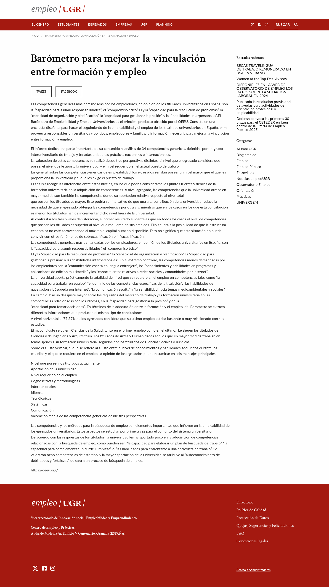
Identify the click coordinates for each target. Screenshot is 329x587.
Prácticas (243, 196)
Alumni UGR (246, 148)
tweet (41, 91)
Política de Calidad (251, 510)
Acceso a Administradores (253, 570)
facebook (69, 91)
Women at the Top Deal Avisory (261, 78)
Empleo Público (248, 166)
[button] (252, 24)
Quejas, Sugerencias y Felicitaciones (265, 525)
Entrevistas (245, 172)
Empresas (124, 24)
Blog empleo (246, 154)
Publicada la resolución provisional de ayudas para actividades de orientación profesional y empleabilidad (263, 107)
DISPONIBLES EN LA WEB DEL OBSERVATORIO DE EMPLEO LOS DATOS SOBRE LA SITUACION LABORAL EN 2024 (264, 90)
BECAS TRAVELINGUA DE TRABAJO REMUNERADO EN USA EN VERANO (263, 69)
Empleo (242, 160)
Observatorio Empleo (253, 184)
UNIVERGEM (247, 202)
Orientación (245, 190)
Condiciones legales (252, 541)
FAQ (240, 533)
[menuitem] (40, 24)
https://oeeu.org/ (44, 470)
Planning (164, 24)
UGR (144, 24)
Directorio (244, 502)
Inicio (35, 35)
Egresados (97, 24)
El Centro (40, 24)
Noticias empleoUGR (253, 178)
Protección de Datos (252, 517)
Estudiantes (68, 24)
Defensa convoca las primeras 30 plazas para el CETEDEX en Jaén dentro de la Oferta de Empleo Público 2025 (262, 124)
